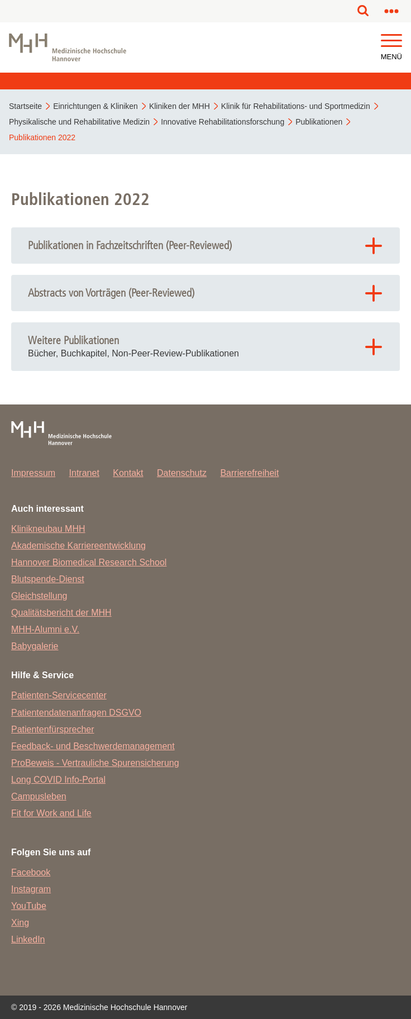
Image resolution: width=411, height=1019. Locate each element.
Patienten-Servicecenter (59, 695)
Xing (20, 922)
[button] (391, 41)
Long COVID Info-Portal (58, 779)
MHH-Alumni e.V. (45, 629)
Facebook (30, 872)
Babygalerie (35, 646)
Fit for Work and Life (51, 813)
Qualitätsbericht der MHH (61, 612)
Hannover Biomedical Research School (88, 562)
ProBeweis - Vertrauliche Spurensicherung (95, 763)
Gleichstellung (39, 596)
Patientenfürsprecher (52, 729)
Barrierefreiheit (249, 473)
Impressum (33, 473)
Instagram (31, 889)
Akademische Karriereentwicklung (78, 545)
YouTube (28, 906)
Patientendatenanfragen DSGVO (76, 712)
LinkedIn (28, 939)
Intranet (84, 473)
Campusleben (38, 796)
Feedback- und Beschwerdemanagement (93, 746)
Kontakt (128, 473)
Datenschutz (182, 473)
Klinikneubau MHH (48, 529)
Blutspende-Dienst (47, 579)
